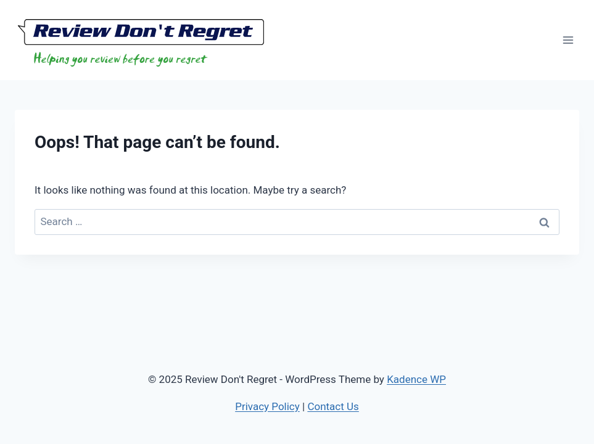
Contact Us (332, 406)
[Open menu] (567, 39)
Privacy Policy (267, 406)
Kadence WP (416, 379)
